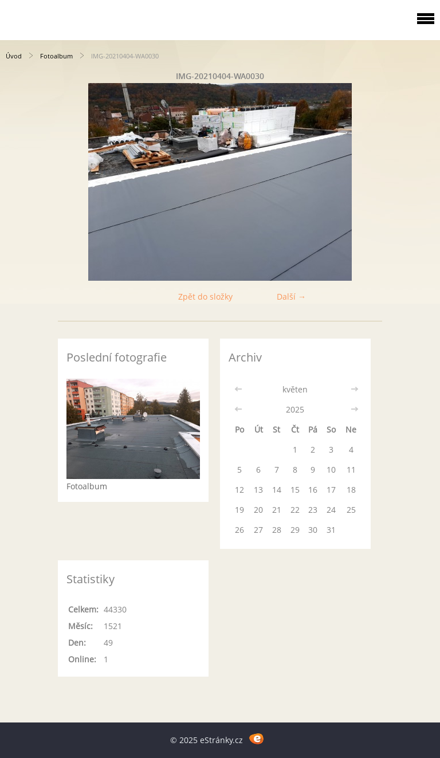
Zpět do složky (205, 296)
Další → (291, 296)
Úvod (14, 56)
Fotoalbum (56, 56)
